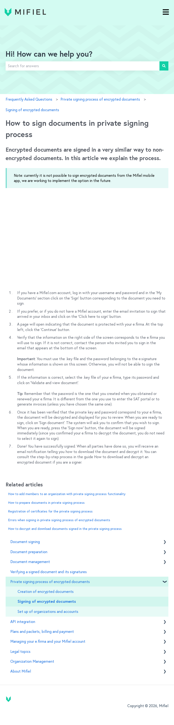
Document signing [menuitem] (25, 541)
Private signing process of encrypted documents (100, 99)
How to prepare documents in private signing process (46, 502)
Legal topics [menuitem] (20, 651)
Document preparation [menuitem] (28, 551)
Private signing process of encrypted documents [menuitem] (50, 581)
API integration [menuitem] (22, 621)
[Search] (163, 65)
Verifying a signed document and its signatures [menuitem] (48, 571)
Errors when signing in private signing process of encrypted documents (59, 520)
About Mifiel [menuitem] (20, 671)
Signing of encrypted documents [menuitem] (47, 601)
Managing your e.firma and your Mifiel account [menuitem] (47, 641)
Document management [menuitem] (30, 561)
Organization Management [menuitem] (32, 661)
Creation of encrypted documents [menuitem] (46, 591)
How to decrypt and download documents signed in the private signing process (65, 529)
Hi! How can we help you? (49, 54)
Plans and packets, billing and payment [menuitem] (42, 631)
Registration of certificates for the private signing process (50, 511)
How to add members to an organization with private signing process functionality (66, 494)
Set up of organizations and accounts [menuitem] (48, 611)
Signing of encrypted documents (32, 109)
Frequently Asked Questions (29, 99)
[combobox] (82, 65)
